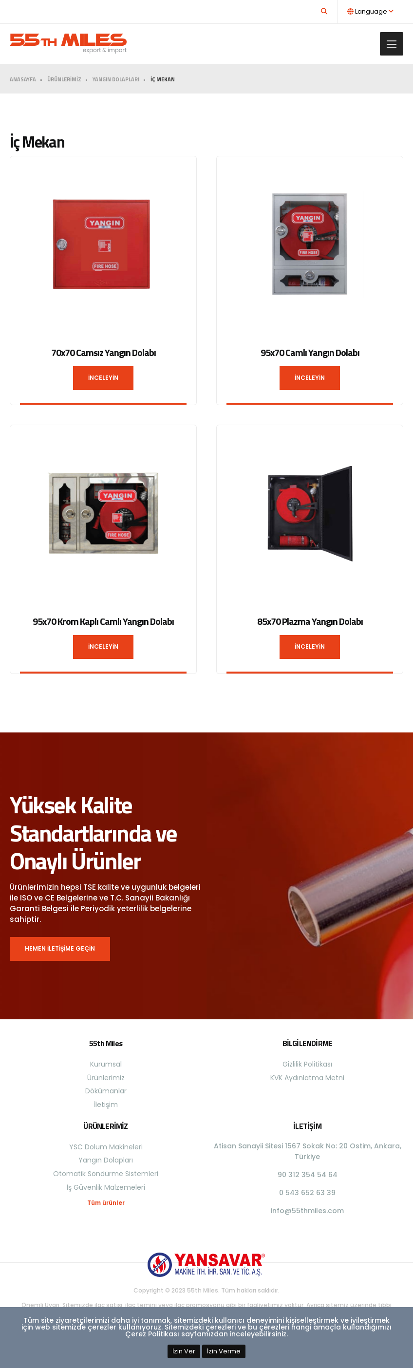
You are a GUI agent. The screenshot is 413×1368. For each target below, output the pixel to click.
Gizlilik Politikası (307, 1064)
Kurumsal (106, 1064)
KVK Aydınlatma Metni (307, 1078)
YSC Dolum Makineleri (106, 1147)
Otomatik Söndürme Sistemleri (105, 1174)
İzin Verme (224, 1351)
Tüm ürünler (106, 1203)
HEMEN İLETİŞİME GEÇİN (60, 948)
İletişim (106, 1104)
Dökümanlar (106, 1091)
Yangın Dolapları (105, 1160)
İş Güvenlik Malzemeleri (106, 1187)
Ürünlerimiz (106, 1078)
